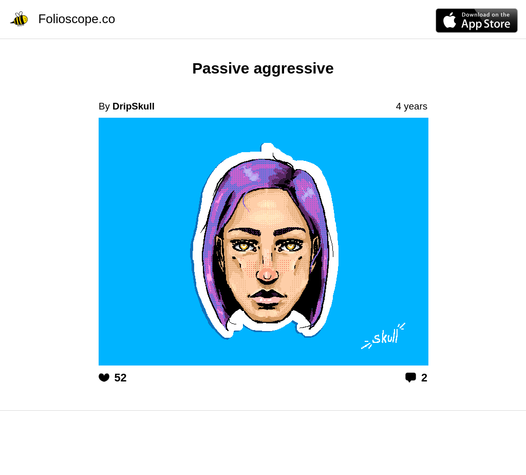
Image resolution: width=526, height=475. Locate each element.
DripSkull (133, 106)
